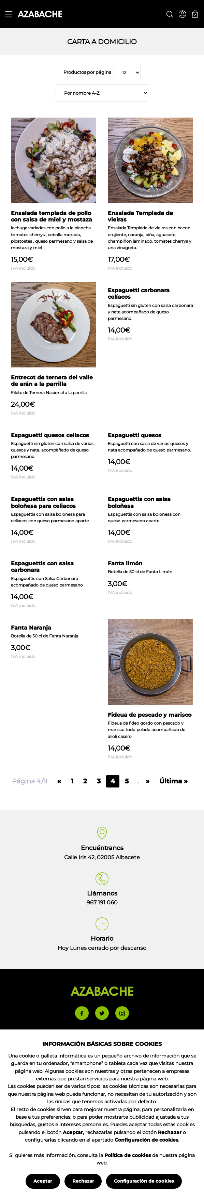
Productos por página (88, 72)
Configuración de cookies (144, 1181)
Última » (173, 781)
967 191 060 (102, 902)
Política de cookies (127, 1155)
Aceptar (42, 1181)
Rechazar (83, 1181)
